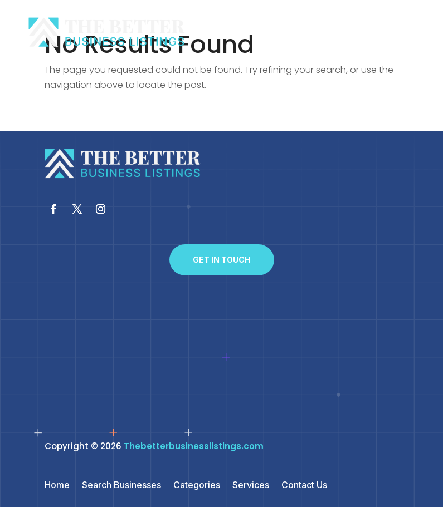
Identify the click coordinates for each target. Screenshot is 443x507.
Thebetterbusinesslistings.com (194, 446)
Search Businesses (121, 485)
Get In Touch (222, 259)
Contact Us (304, 485)
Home (57, 485)
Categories (196, 485)
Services (250, 485)
